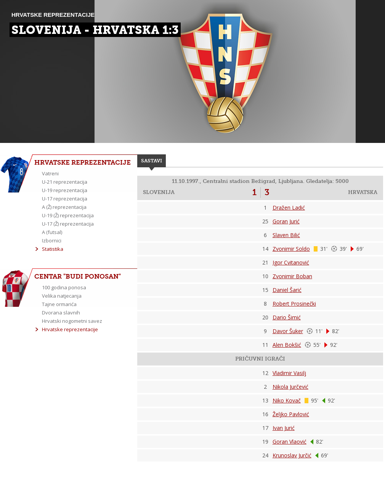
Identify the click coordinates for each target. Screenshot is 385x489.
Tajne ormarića (59, 304)
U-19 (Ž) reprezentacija (68, 215)
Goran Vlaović (289, 441)
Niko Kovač (287, 400)
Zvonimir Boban (292, 276)
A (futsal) (52, 232)
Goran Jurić (286, 221)
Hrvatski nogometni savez (72, 320)
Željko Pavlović (291, 414)
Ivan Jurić (284, 427)
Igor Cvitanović (291, 262)
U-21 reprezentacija (64, 181)
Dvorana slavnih (61, 312)
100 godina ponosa (64, 287)
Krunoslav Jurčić (292, 455)
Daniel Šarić (287, 289)
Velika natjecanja (62, 295)
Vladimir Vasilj (289, 373)
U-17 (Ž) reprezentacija (68, 223)
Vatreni (50, 173)
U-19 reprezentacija (64, 190)
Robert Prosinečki (294, 303)
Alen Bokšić (287, 344)
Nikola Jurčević (290, 386)
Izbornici (51, 240)
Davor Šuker (288, 331)
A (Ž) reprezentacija (64, 207)
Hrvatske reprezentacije (70, 329)
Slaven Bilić (286, 235)
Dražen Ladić (289, 207)
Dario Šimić (287, 317)
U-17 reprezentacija (64, 198)
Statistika (52, 248)
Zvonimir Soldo (291, 248)
